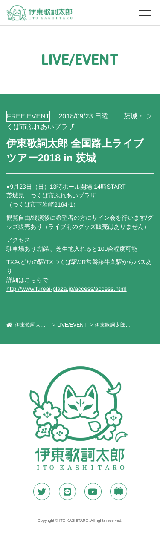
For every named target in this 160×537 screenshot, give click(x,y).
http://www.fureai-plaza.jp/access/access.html (66, 288)
